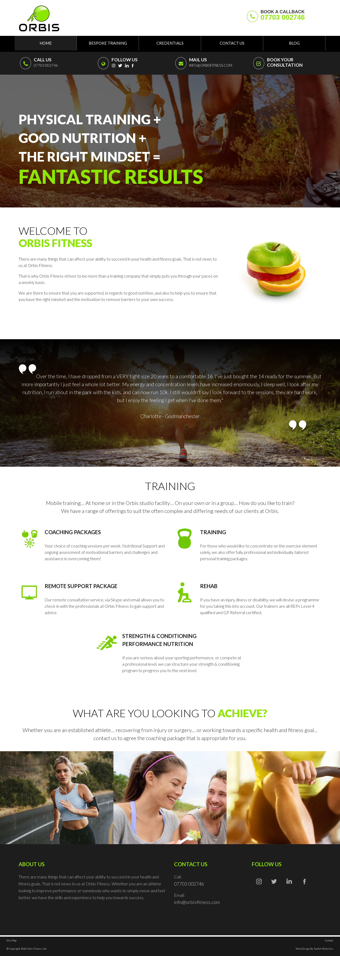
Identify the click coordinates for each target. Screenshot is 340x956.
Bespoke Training (108, 43)
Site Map (11, 940)
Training (213, 532)
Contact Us (232, 43)
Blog (294, 43)
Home (46, 43)
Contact (329, 940)
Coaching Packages (73, 532)
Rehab (208, 586)
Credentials (170, 43)
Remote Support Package (81, 586)
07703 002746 (283, 17)
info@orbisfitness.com (210, 65)
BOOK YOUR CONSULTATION (285, 62)
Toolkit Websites (323, 948)
